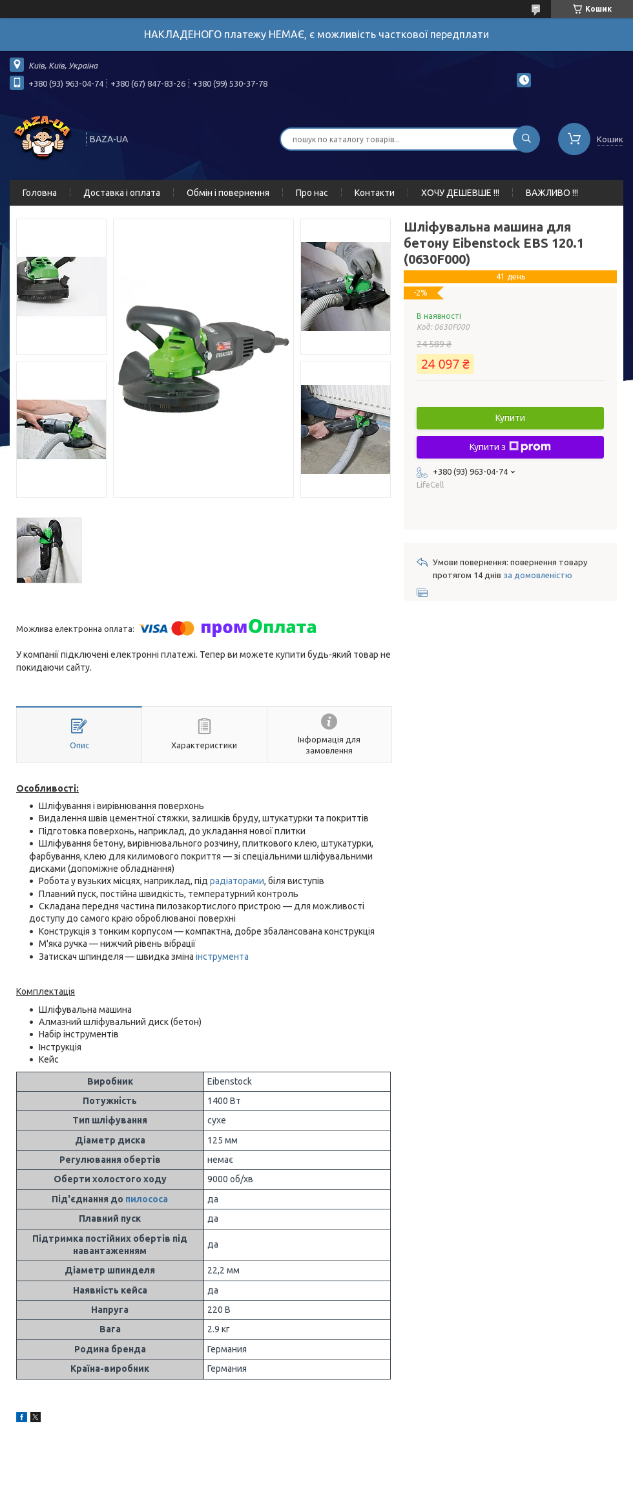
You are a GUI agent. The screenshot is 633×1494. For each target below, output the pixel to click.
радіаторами (237, 881)
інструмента (222, 956)
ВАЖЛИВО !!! (552, 192)
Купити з (510, 447)
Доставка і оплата (121, 192)
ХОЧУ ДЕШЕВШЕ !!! (460, 192)
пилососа (146, 1199)
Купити (510, 418)
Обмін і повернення (228, 192)
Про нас (312, 192)
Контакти (375, 192)
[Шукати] (526, 139)
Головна (40, 192)
